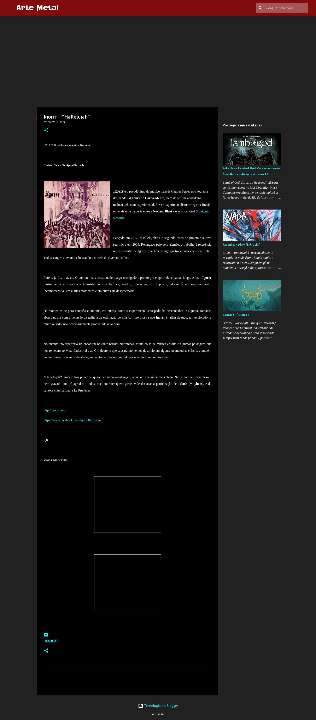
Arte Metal (37, 8)
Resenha (50, 641)
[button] (46, 130)
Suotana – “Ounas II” (237, 314)
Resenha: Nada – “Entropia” (241, 244)
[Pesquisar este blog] (286, 8)
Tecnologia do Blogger (158, 706)
